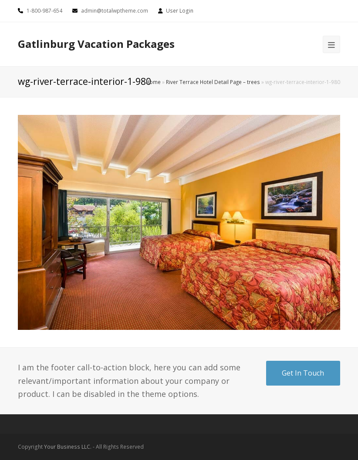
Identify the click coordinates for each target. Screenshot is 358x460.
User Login (179, 10)
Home (153, 81)
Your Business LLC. (67, 446)
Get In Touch (303, 373)
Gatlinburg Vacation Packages (96, 44)
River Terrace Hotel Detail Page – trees (213, 81)
